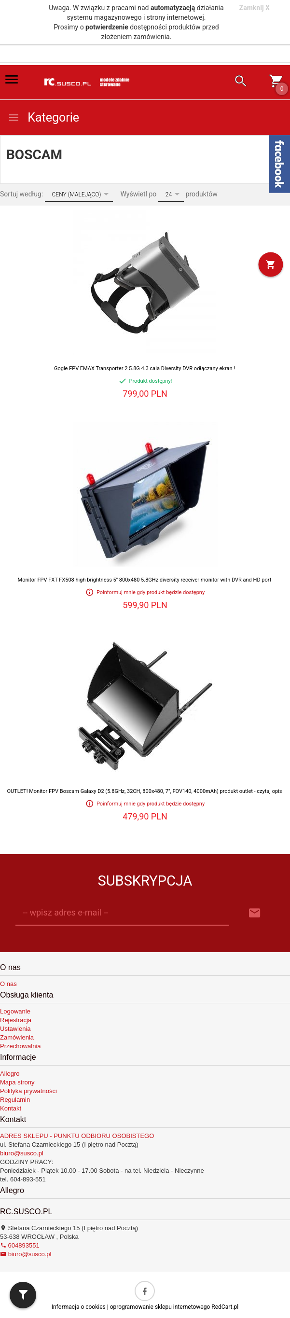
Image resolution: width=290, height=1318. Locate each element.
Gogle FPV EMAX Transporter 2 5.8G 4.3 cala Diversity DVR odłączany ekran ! (144, 368)
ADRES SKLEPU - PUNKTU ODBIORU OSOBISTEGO (77, 1135)
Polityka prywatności (28, 1091)
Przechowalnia (20, 1046)
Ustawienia (15, 1028)
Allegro (9, 1073)
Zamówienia (17, 1037)
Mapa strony (17, 1082)
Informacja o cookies (79, 1307)
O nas (8, 983)
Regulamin (15, 1099)
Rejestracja (15, 1020)
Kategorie (43, 118)
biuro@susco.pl (21, 1153)
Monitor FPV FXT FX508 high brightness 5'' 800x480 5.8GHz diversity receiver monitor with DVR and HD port (145, 580)
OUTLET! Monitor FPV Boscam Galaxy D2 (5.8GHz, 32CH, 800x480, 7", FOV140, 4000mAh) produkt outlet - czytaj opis (144, 791)
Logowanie (15, 1011)
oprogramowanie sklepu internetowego (160, 1307)
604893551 (20, 1245)
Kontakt (10, 1108)
